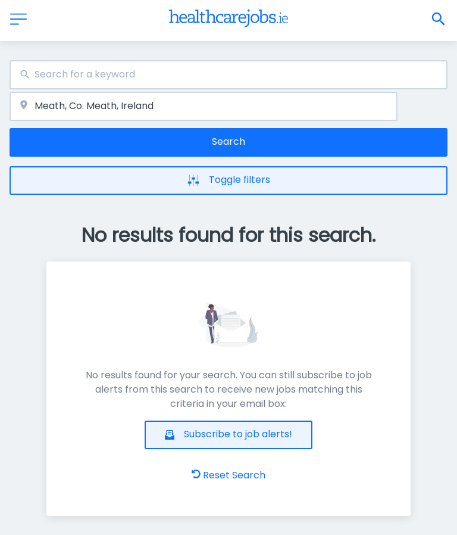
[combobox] (228, 74)
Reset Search (228, 475)
